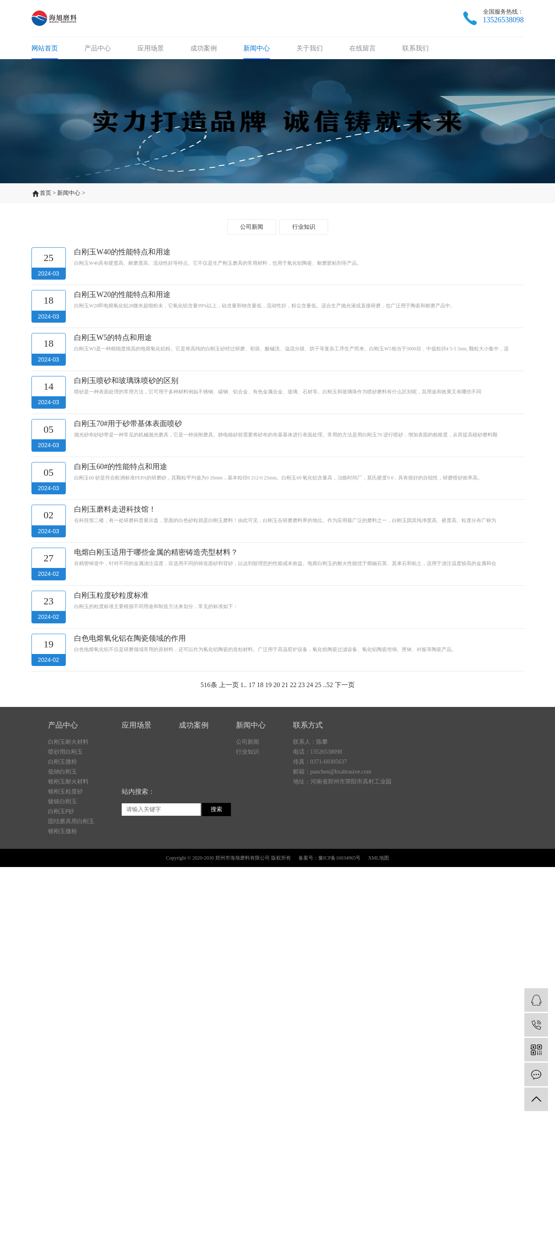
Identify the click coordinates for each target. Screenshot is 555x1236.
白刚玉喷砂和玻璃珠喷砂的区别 (126, 778)
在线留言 (362, 65)
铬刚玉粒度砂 (65, 902)
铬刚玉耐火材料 (68, 892)
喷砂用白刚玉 (65, 862)
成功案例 (203, 65)
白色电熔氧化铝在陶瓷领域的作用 (130, 1036)
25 (318, 1082)
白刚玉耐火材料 (68, 852)
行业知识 (303, 625)
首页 (45, 178)
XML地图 (378, 968)
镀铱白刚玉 (62, 912)
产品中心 (97, 65)
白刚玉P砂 (61, 922)
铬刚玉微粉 (62, 942)
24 (310, 1082)
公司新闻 (251, 625)
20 (277, 1082)
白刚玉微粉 (62, 872)
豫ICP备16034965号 (339, 968)
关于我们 (309, 65)
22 (293, 1082)
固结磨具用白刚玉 (71, 932)
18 (260, 1082)
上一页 (229, 1082)
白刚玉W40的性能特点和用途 (122, 650)
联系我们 (415, 65)
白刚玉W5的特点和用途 (113, 735)
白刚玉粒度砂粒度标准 (111, 993)
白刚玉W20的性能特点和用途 (122, 692)
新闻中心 (256, 65)
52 (330, 1082)
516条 (209, 1082)
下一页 (345, 1082)
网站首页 (44, 65)
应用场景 (150, 65)
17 (252, 1082)
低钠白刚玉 (62, 882)
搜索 (216, 920)
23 (301, 1082)
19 (268, 1082)
